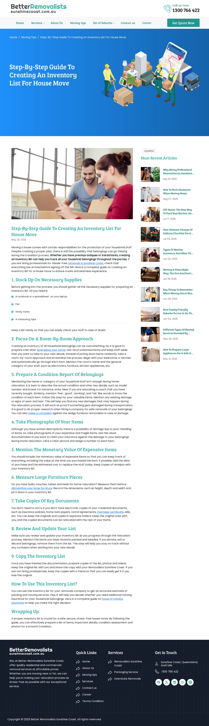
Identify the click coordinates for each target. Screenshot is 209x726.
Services (29, 23)
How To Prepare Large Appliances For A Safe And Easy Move (178, 351)
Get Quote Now (183, 22)
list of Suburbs (93, 23)
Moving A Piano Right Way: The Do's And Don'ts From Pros (177, 271)
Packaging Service (126, 672)
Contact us (117, 23)
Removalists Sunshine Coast (128, 663)
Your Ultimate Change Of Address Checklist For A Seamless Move (177, 231)
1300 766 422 (170, 671)
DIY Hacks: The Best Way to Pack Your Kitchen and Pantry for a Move (178, 211)
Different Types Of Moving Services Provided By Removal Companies (178, 331)
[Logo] (38, 8)
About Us (49, 23)
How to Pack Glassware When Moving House (177, 191)
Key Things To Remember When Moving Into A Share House (178, 291)
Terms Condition (93, 701)
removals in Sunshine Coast (85, 263)
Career (135, 23)
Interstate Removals (127, 679)
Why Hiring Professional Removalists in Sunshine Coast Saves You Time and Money (178, 171)
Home (13, 23)
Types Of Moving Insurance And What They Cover (178, 251)
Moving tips (69, 23)
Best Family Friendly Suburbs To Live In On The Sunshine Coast (178, 311)
